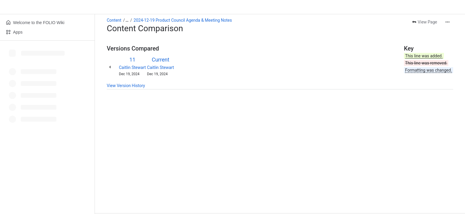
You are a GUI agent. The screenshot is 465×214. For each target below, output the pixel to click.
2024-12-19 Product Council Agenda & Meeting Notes (183, 20)
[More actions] (447, 22)
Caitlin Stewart (132, 67)
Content (114, 20)
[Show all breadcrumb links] (126, 20)
